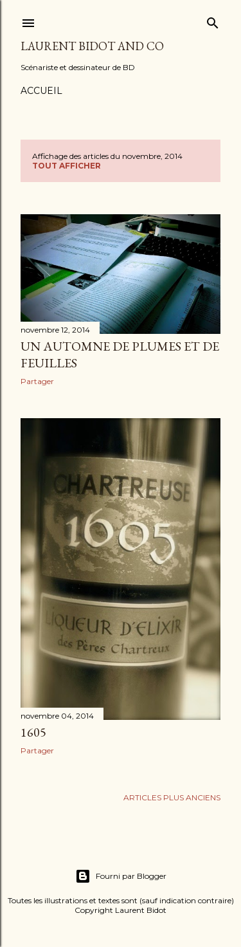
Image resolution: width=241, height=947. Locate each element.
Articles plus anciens (171, 797)
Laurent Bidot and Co (92, 46)
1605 (33, 732)
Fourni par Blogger (120, 876)
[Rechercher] (212, 20)
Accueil (41, 91)
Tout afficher (66, 165)
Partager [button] (37, 381)
